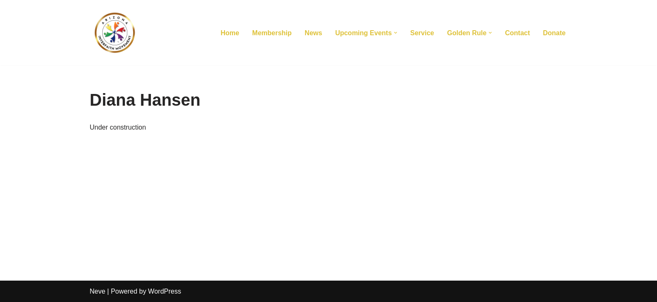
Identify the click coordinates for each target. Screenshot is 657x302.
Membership (272, 32)
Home (229, 32)
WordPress (164, 291)
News (313, 32)
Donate (554, 32)
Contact (517, 32)
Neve (97, 291)
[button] (395, 32)
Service (422, 32)
